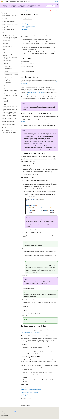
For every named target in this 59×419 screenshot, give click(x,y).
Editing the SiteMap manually (27, 27)
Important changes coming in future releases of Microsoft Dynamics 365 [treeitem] (10, 25)
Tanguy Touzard (28, 94)
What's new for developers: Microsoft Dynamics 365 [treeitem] (8, 22)
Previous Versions (10, 413)
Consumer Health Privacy (33, 413)
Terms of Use (42, 413)
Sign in (56, 1)
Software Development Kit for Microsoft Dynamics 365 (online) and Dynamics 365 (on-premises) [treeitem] (9, 17)
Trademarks (48, 413)
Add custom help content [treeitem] (8, 92)
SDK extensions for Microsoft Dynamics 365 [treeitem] (10, 132)
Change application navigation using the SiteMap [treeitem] (11, 70)
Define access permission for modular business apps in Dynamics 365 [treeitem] (9, 113)
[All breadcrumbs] (22, 11)
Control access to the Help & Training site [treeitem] (10, 78)
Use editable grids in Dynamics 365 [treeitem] (10, 95)
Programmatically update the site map (28, 26)
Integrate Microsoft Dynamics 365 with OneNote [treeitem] (10, 110)
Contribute (21, 413)
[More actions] (57, 11)
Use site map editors (25, 24)
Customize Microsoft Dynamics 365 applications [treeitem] (10, 58)
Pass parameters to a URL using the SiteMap (30, 390)
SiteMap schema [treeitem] (8, 82)
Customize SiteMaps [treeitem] (8, 68)
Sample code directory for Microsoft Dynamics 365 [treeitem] (8, 125)
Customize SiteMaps (27, 10)
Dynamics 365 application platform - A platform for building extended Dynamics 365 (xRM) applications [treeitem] (10, 39)
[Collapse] (16, 11)
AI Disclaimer (3, 413)
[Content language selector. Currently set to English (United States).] (6, 411)
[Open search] (53, 2)
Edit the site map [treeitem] (8, 73)
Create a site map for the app (36, 143)
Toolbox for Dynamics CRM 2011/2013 (35, 92)
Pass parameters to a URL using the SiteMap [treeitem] (11, 75)
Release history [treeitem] (5, 19)
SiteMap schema (24, 395)
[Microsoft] (2, 1)
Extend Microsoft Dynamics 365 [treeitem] (9, 35)
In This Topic (24, 23)
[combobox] (9, 13)
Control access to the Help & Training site (29, 392)
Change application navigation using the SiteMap (31, 389)
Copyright (38, 400)
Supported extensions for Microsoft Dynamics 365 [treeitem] (9, 42)
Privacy (25, 413)
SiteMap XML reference (25, 99)
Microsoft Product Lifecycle (33, 5)
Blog (15, 413)
